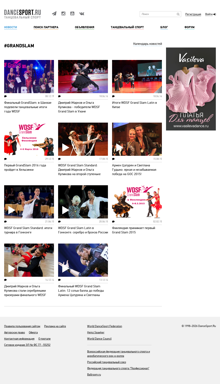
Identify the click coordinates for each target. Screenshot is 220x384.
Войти (209, 14)
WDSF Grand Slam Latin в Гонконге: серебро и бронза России (83, 230)
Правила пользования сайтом (22, 326)
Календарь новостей (147, 44)
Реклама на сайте (55, 326)
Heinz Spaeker (95, 332)
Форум (189, 27)
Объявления (84, 27)
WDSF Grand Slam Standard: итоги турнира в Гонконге (28, 230)
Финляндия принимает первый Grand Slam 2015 (133, 230)
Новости (10, 27)
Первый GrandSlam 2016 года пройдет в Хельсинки (25, 167)
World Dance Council (99, 338)
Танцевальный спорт (127, 27)
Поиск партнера (46, 27)
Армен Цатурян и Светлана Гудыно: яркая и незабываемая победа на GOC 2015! (134, 169)
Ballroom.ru (94, 374)
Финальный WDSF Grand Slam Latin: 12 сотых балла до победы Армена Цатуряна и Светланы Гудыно (81, 292)
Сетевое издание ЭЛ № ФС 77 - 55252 (27, 345)
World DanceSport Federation (104, 326)
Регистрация (193, 14)
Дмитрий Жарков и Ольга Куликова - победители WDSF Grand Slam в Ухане (79, 107)
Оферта (33, 332)
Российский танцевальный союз (106, 362)
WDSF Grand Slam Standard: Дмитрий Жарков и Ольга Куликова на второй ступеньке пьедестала (79, 171)
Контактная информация (19, 338)
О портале (44, 338)
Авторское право (14, 332)
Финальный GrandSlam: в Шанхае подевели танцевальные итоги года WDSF (27, 107)
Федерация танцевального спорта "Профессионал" (118, 368)
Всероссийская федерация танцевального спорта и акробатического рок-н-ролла (118, 354)
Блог (164, 27)
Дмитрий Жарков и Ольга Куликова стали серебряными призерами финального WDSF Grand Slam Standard (25, 292)
